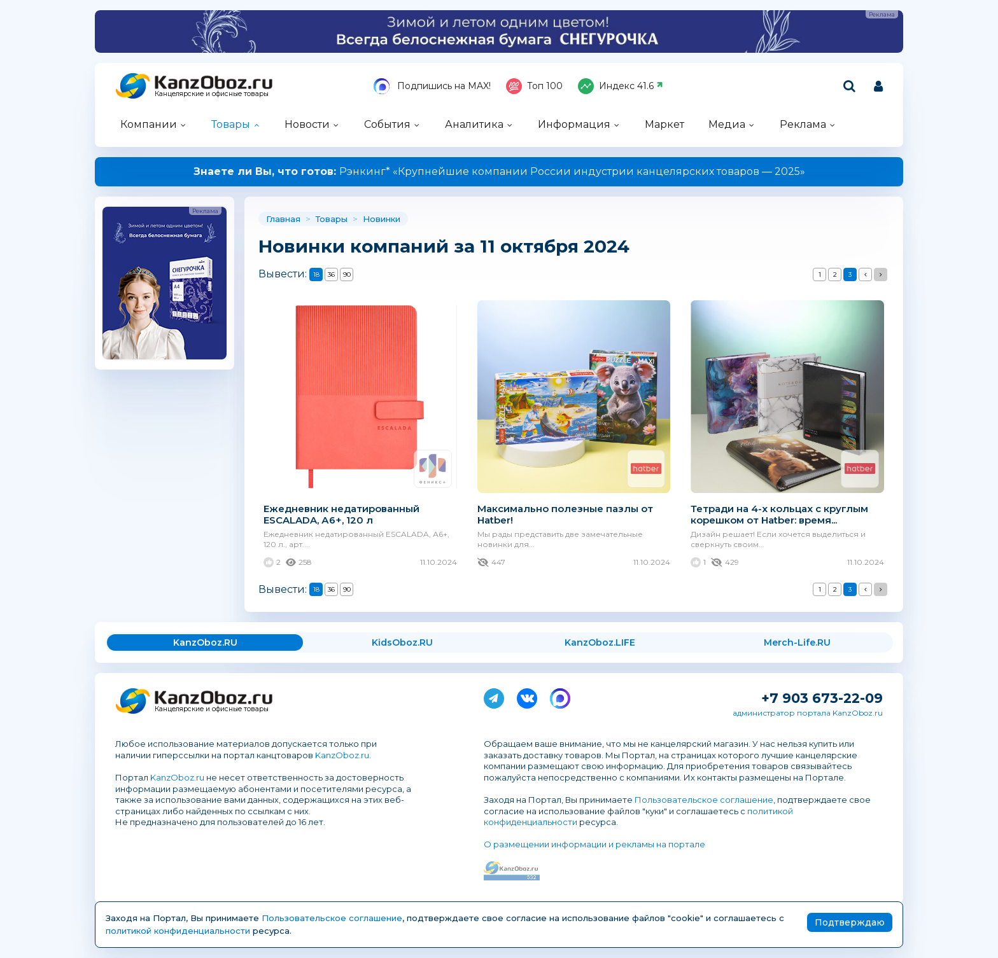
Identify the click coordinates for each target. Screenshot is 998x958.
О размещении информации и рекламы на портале (594, 844)
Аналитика (474, 124)
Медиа (726, 124)
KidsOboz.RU (402, 642)
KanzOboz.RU (205, 642)
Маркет (664, 124)
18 (316, 274)
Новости (307, 124)
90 (347, 274)
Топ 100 (534, 86)
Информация (574, 124)
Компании (148, 124)
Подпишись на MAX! (432, 86)
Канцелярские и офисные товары (212, 94)
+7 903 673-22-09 (822, 698)
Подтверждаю (850, 922)
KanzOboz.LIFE (600, 642)
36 (331, 274)
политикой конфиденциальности (178, 931)
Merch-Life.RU (797, 642)
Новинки (381, 218)
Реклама (803, 124)
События (387, 124)
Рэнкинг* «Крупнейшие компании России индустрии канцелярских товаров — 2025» (499, 171)
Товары (230, 124)
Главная (283, 218)
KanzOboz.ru (342, 755)
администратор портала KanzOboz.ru (808, 713)
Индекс (620, 86)
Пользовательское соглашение (704, 800)
